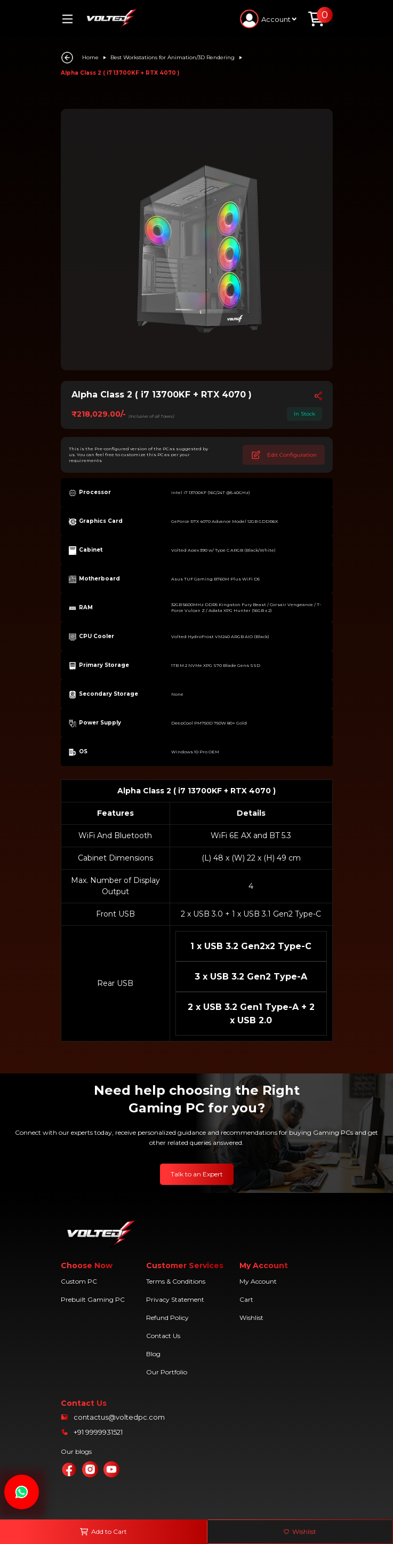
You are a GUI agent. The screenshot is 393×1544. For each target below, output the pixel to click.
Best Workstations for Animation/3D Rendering (172, 57)
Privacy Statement (175, 1299)
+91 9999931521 (98, 1432)
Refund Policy (167, 1318)
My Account (258, 1281)
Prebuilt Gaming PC (93, 1299)
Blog (153, 1354)
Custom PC (79, 1281)
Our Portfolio (166, 1372)
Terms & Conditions (175, 1281)
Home (90, 57)
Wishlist (251, 1318)
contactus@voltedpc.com (119, 1417)
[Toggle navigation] (71, 19)
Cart (246, 1299)
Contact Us (163, 1336)
